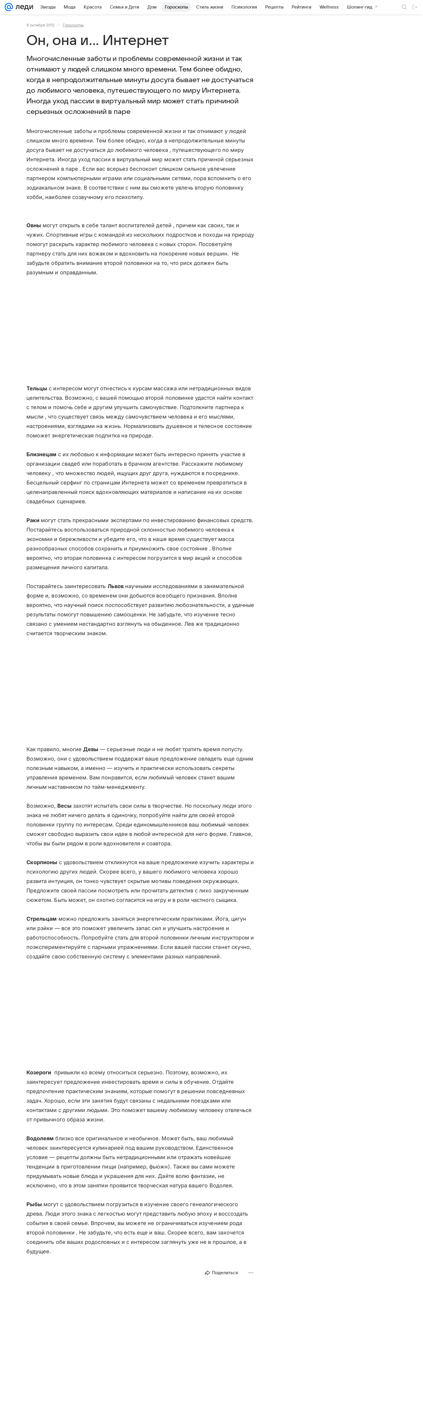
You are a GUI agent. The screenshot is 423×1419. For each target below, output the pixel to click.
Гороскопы (73, 25)
